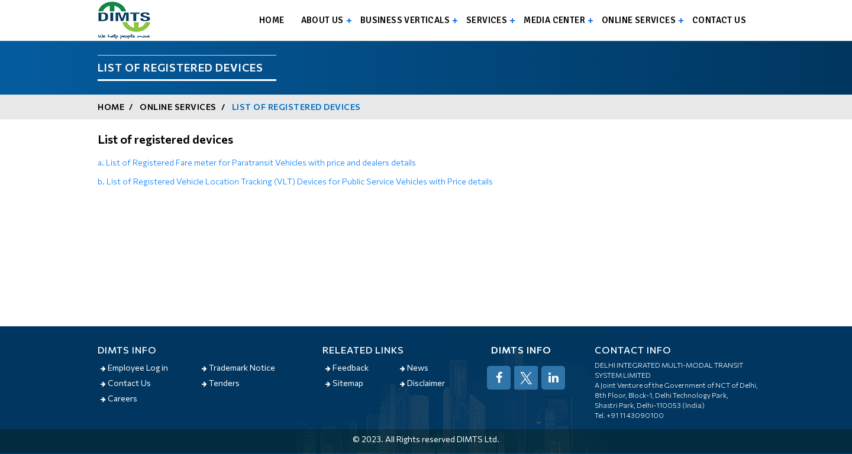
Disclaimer (422, 383)
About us (322, 20)
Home (272, 20)
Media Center (554, 20)
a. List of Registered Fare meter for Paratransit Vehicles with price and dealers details (257, 162)
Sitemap (344, 383)
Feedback (347, 367)
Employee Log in (134, 367)
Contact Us (126, 383)
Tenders (221, 383)
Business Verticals (405, 20)
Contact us (719, 20)
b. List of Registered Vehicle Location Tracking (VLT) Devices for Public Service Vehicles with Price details (295, 181)
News (414, 367)
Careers (119, 398)
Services (486, 20)
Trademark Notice (238, 367)
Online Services (639, 20)
